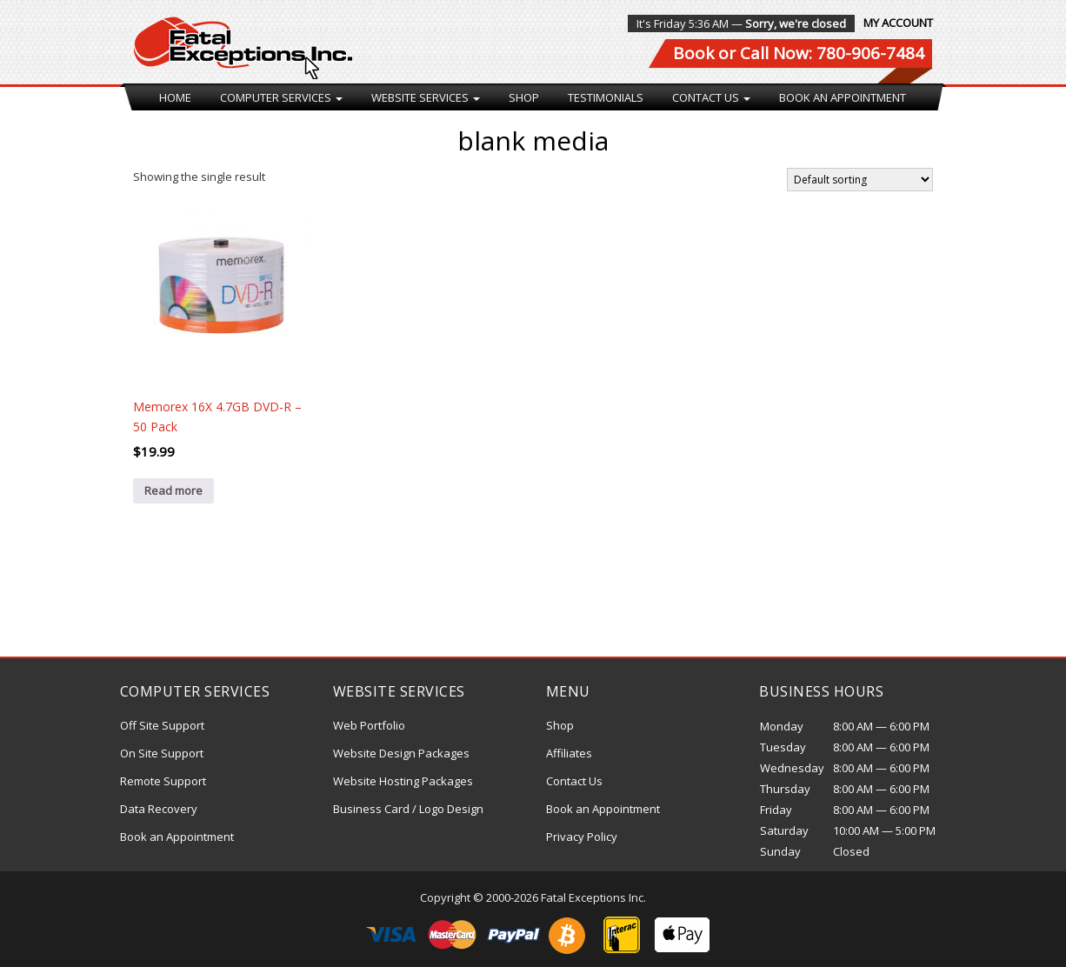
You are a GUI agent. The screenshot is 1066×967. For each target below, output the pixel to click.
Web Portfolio (369, 725)
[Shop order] (860, 179)
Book (693, 53)
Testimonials (605, 97)
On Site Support (161, 753)
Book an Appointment (842, 97)
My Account (898, 22)
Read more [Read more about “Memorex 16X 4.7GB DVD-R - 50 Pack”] (173, 490)
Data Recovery (158, 809)
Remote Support (163, 781)
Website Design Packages (401, 753)
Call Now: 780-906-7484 (832, 53)
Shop (524, 97)
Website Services (425, 97)
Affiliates (569, 753)
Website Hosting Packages (403, 781)
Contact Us (711, 97)
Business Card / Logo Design (408, 809)
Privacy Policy (581, 836)
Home (175, 97)
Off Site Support (162, 725)
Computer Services (281, 97)
